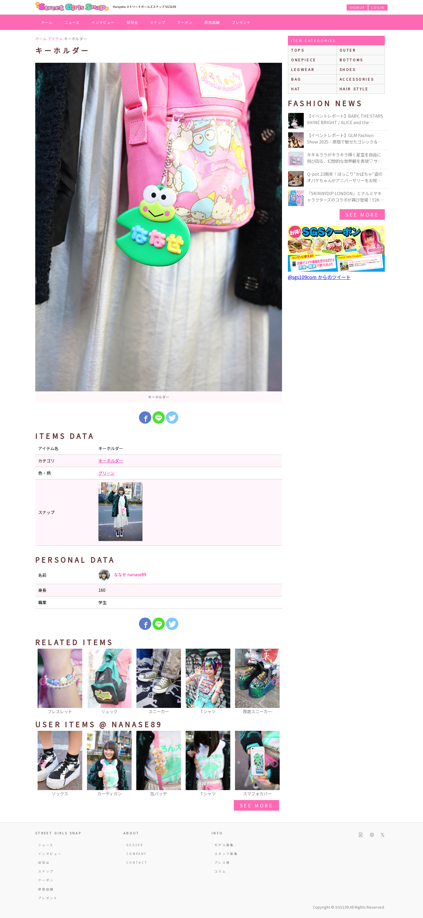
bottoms (351, 59)
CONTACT (137, 862)
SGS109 (134, 845)
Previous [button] (42, 681)
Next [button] (274, 681)
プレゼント (241, 22)
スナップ (157, 22)
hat (296, 88)
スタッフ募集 (226, 853)
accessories (357, 79)
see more (256, 805)
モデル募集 (224, 845)
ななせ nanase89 (122, 575)
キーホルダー (110, 461)
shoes (348, 69)
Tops (297, 50)
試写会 (132, 22)
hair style (354, 88)
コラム (220, 871)
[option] (158, 233)
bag (296, 79)
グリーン (106, 473)
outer (348, 50)
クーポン (185, 22)
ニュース (72, 22)
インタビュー (103, 22)
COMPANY (136, 853)
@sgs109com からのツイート (319, 276)
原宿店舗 (212, 22)
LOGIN (378, 7)
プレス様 (222, 862)
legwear (303, 69)
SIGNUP (357, 7)
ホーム (47, 22)
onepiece (303, 59)
